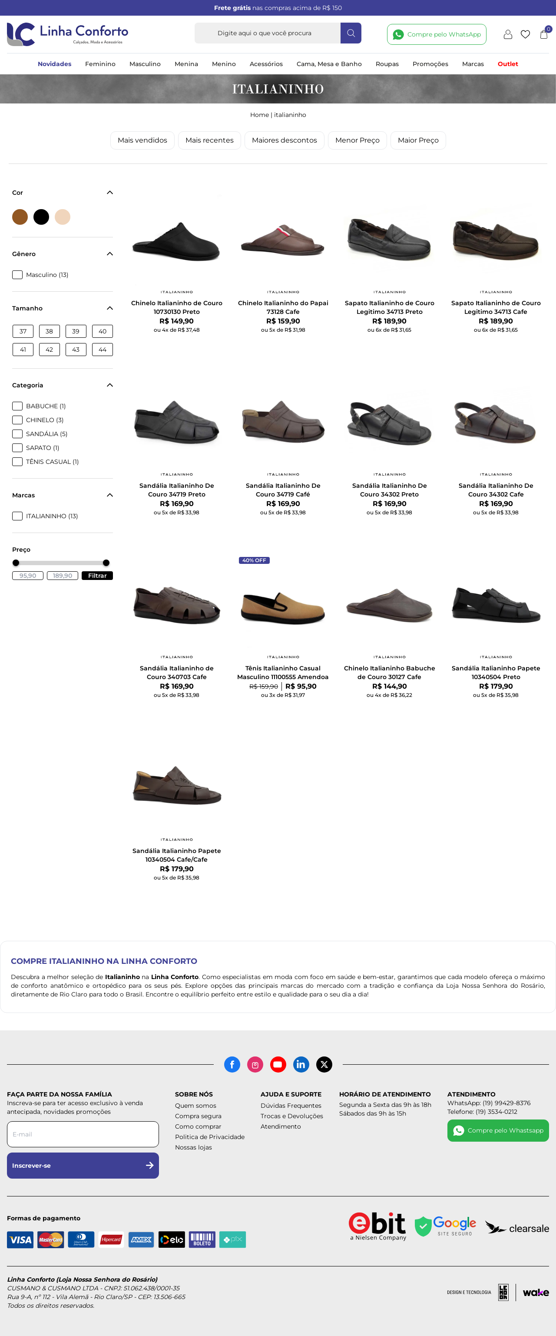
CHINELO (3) (45, 420)
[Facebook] (232, 1064)
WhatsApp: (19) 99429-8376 (489, 1103)
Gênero (62, 254)
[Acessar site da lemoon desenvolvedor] (481, 1292)
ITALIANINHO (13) (52, 516)
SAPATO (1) (43, 448)
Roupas (387, 64)
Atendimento (281, 1126)
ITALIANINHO (290, 115)
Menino (224, 64)
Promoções (430, 64)
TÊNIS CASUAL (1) (52, 462)
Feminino (100, 64)
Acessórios (266, 64)
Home (259, 115)
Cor (62, 193)
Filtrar (97, 576)
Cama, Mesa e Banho (329, 64)
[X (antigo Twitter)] (324, 1064)
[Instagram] (255, 1064)
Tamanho (62, 308)
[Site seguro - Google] (446, 1226)
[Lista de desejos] (525, 34)
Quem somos (195, 1105)
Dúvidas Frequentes (291, 1105)
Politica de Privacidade (210, 1137)
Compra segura (198, 1116)
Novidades (54, 64)
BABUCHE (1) (46, 406)
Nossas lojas (193, 1147)
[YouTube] (278, 1064)
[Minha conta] (508, 34)
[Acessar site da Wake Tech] (536, 1292)
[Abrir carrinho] (544, 34)
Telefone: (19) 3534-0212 (482, 1112)
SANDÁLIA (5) (47, 434)
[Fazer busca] (351, 33)
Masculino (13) (47, 275)
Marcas (473, 64)
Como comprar (198, 1126)
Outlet (508, 64)
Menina (186, 64)
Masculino (145, 64)
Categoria (62, 385)
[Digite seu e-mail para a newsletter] (83, 1134)
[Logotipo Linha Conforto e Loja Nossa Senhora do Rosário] (68, 34)
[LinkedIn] (301, 1064)
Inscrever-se (83, 1165)
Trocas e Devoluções (292, 1116)
